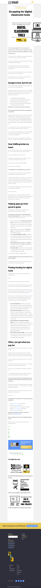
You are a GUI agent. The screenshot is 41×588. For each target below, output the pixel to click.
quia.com (27, 291)
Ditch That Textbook (16, 403)
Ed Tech (15, 6)
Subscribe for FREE (32, 525)
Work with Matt (19, 570)
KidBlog (23, 154)
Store (18, 568)
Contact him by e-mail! (16, 413)
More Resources (11, 570)
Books (18, 565)
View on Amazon (10, 542)
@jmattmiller (15, 405)
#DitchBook (18, 406)
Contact (18, 574)
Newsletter (11, 565)
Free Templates (11, 568)
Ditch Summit (19, 572)
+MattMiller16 (15, 410)
